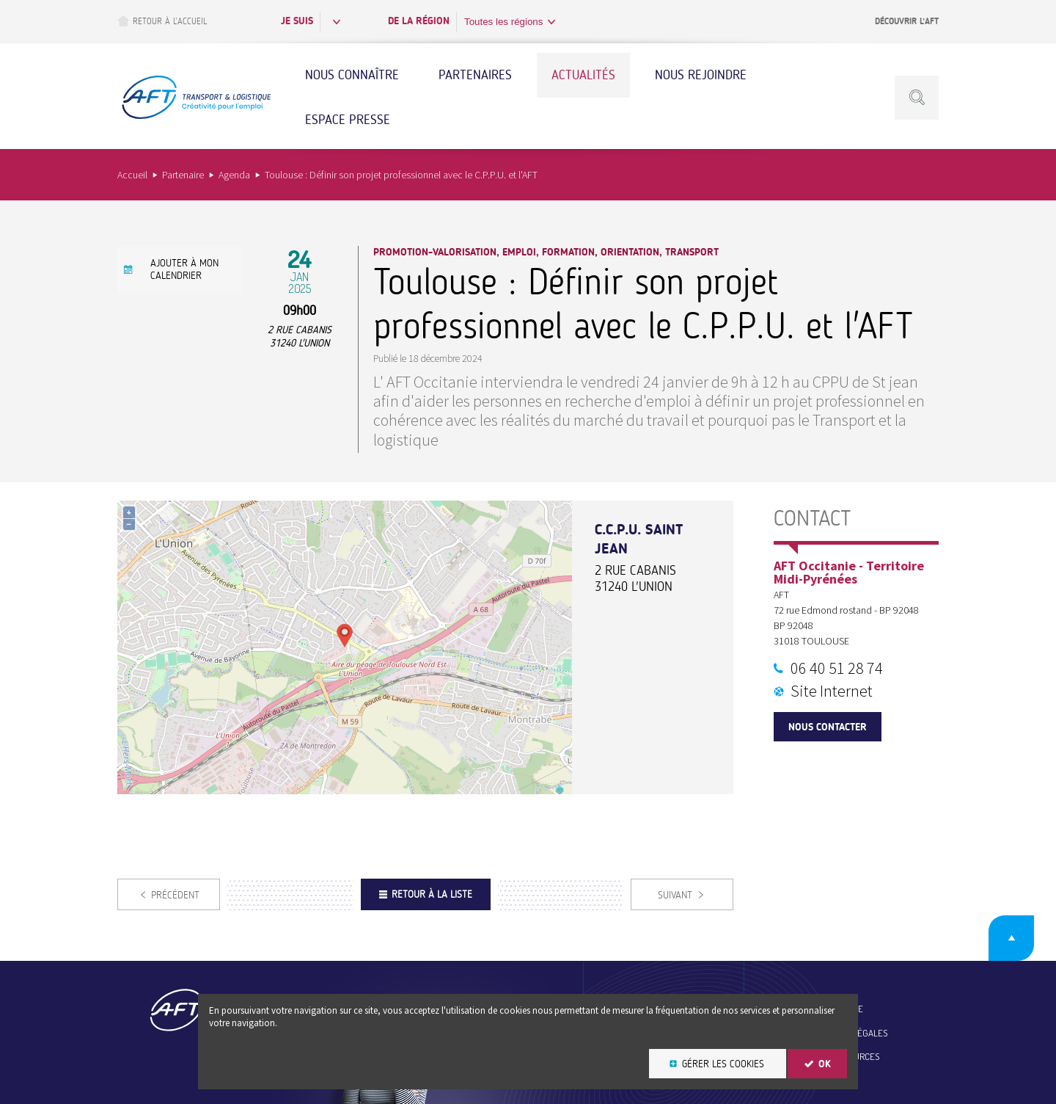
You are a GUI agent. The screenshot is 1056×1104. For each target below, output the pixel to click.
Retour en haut (1011, 938)
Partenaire (183, 174)
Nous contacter (827, 727)
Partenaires (475, 75)
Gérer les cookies (723, 1064)
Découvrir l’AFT (907, 21)
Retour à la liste (432, 894)
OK (824, 1064)
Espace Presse (347, 120)
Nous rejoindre (701, 75)
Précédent (175, 895)
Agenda (234, 174)
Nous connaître (352, 75)
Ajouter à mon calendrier (184, 269)
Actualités (583, 75)
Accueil (132, 174)
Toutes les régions (503, 21)
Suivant (675, 895)
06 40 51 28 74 (837, 668)
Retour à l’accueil (162, 20)
